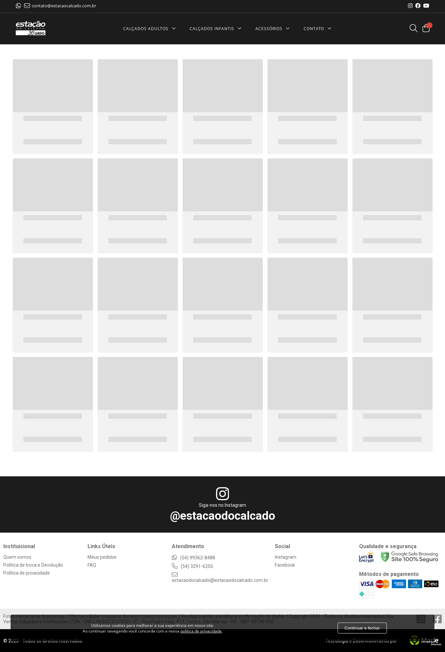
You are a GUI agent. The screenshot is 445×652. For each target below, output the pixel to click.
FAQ (92, 565)
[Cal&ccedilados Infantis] (217, 29)
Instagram (285, 557)
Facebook (285, 565)
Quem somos (17, 557)
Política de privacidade (26, 573)
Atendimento (188, 546)
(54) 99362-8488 (193, 557)
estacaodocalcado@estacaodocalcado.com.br (220, 577)
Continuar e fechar (362, 628)
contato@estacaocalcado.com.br (60, 6)
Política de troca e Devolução (33, 565)
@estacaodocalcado (222, 516)
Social (282, 546)
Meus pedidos (102, 557)
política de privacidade (201, 631)
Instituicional (19, 546)
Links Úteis (101, 546)
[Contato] (319, 29)
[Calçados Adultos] (151, 29)
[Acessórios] (274, 29)
